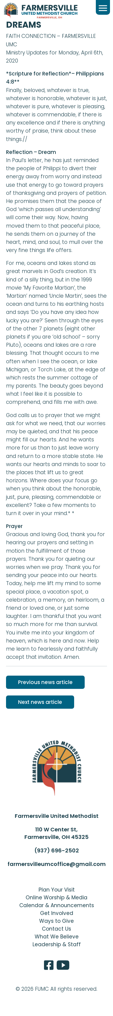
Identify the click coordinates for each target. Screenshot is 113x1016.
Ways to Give (56, 921)
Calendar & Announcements (56, 905)
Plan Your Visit (57, 889)
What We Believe (57, 936)
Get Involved (56, 913)
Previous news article (45, 682)
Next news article (40, 702)
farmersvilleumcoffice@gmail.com (57, 864)
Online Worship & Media (56, 897)
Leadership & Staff (57, 944)
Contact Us (56, 928)
